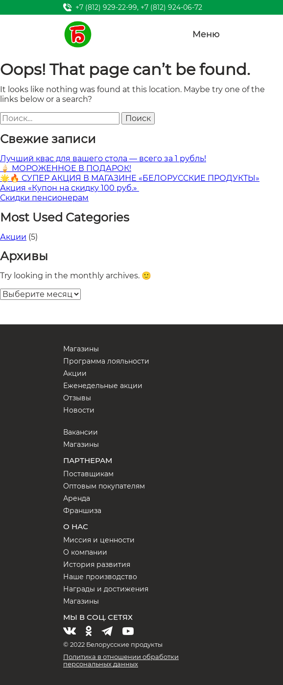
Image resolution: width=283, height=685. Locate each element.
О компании (85, 552)
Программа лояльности (106, 361)
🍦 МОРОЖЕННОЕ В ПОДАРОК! (65, 168)
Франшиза (82, 510)
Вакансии (80, 432)
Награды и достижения (105, 589)
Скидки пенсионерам (44, 197)
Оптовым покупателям (104, 486)
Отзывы (77, 397)
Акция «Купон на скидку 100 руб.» (69, 188)
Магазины (81, 348)
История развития (96, 564)
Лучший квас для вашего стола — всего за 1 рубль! (103, 158)
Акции (13, 237)
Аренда (76, 498)
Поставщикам (88, 473)
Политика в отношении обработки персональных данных (121, 660)
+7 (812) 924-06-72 (171, 7)
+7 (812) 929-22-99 (106, 7)
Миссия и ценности (99, 540)
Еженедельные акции (102, 385)
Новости (78, 410)
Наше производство (100, 576)
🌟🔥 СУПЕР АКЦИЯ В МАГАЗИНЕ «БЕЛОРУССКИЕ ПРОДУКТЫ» (129, 178)
